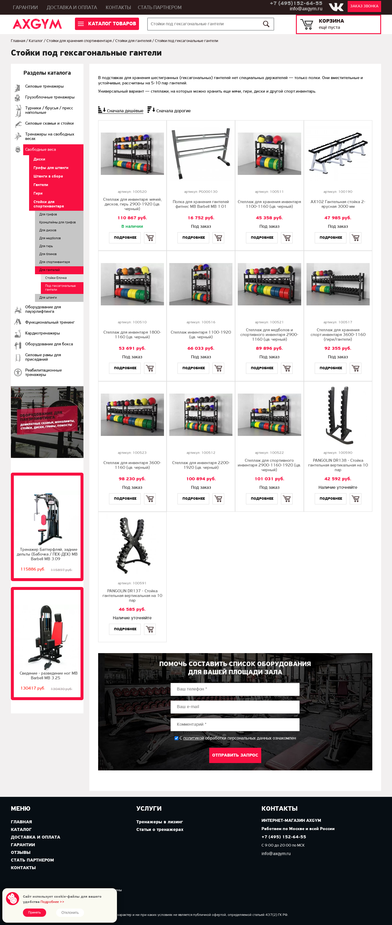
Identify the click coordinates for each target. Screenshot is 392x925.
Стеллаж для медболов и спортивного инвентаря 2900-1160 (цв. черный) (269, 335)
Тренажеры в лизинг (159, 822)
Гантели (40, 185)
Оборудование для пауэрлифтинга (43, 309)
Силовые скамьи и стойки (49, 123)
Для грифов (48, 214)
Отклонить (70, 913)
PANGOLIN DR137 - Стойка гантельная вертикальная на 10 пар (132, 596)
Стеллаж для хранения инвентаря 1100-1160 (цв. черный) (269, 204)
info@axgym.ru (306, 9)
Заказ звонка (364, 6)
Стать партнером (160, 8)
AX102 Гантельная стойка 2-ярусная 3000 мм (338, 204)
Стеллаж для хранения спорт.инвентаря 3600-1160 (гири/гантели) (338, 335)
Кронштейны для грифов (57, 222)
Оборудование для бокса (49, 344)
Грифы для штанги (50, 168)
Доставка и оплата (72, 8)
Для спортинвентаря (54, 262)
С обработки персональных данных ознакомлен (238, 738)
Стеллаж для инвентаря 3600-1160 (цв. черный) (132, 465)
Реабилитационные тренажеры (43, 372)
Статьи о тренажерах (159, 829)
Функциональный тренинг (50, 322)
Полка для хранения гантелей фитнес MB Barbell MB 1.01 (201, 204)
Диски (39, 159)
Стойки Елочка (56, 278)
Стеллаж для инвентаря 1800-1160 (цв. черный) (132, 334)
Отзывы (21, 852)
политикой (193, 738)
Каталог (36, 41)
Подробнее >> (52, 902)
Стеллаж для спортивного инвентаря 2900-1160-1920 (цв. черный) (269, 465)
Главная (18, 41)
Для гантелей (49, 270)
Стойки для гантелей (133, 41)
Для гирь (46, 246)
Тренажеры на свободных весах (49, 136)
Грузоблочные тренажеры (50, 97)
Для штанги (48, 298)
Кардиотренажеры (42, 333)
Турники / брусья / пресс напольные (49, 110)
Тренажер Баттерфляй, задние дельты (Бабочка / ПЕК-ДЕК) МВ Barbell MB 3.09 (47, 554)
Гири (38, 193)
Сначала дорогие (173, 111)
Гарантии (25, 8)
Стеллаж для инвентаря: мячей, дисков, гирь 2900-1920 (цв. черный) (132, 204)
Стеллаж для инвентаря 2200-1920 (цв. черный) (201, 465)
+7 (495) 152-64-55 (284, 837)
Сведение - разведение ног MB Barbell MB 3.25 (49, 675)
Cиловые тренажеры (44, 86)
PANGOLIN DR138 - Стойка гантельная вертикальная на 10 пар (338, 465)
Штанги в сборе (48, 176)
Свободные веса (40, 150)
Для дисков (47, 230)
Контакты (118, 8)
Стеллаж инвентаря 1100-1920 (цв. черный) (201, 334)
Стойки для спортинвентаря (48, 204)
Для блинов (48, 254)
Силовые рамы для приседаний (43, 357)
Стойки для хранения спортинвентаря (79, 41)
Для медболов (50, 238)
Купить (149, 232)
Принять (34, 912)
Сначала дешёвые (125, 111)
